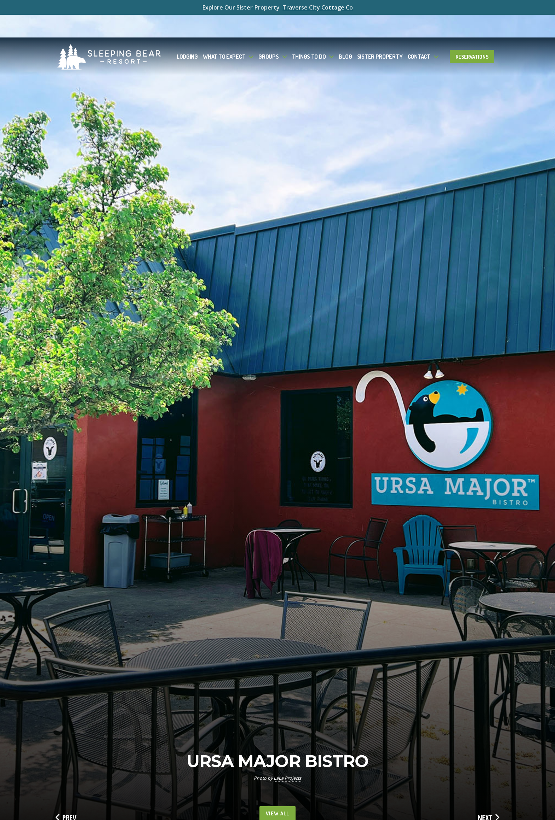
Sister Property (380, 33)
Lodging (187, 33)
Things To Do (309, 33)
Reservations (472, 34)
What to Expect (224, 33)
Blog (345, 33)
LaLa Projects (287, 778)
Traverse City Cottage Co (317, 7)
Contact (419, 33)
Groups (268, 33)
